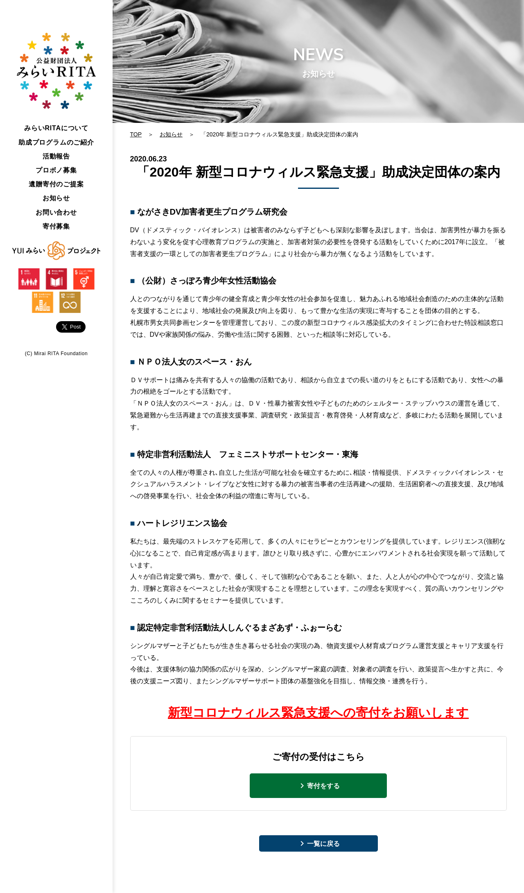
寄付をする (323, 785)
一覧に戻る (323, 843)
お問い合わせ (56, 212)
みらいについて (56, 128)
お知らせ (56, 198)
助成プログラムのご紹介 (56, 142)
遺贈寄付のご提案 (56, 184)
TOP (136, 134)
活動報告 (56, 156)
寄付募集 (56, 226)
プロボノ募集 (56, 170)
